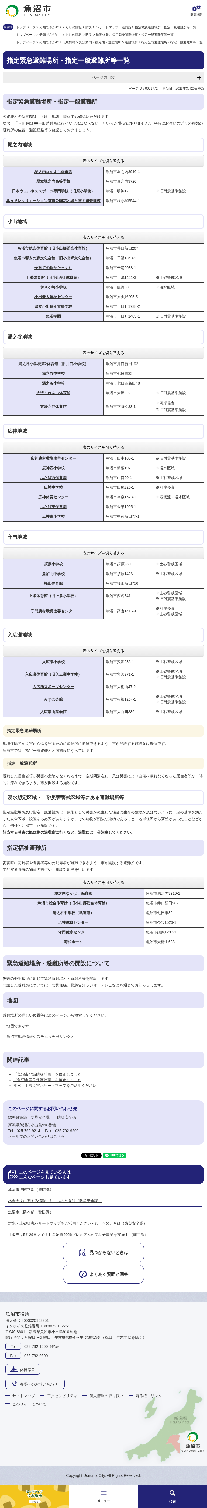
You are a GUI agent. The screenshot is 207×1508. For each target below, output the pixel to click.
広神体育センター (53, 497)
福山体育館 (53, 583)
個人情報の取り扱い (106, 1396)
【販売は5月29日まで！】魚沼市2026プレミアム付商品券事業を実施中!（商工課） (78, 1234)
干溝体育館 (35, 277)
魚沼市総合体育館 (33, 248)
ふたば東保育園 (53, 507)
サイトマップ (23, 1396)
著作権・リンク (149, 1396)
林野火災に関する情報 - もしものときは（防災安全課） (55, 1201)
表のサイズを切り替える (103, 160)
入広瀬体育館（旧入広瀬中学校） (53, 674)
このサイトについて (29, 1404)
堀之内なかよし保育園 (53, 172)
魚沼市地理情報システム (27, 1036)
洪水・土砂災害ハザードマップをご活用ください (54, 1085)
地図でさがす (17, 1026)
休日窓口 (27, 1370)
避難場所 (131, 42)
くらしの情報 (72, 27)
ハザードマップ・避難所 (113, 27)
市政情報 (68, 42)
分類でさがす (49, 27)
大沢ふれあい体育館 (53, 393)
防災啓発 (102, 35)
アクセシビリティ (62, 1396)
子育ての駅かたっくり (53, 268)
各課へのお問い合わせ (39, 1384)
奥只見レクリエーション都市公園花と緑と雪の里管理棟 (53, 201)
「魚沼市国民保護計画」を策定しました (47, 1080)
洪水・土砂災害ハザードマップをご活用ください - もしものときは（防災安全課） (77, 1223)
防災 (88, 27)
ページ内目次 (103, 77)
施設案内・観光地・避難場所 (100, 42)
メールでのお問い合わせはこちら (36, 1136)
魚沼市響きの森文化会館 (34, 258)
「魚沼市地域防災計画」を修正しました (47, 1074)
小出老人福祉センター (53, 297)
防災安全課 (40, 1117)
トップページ (26, 27)
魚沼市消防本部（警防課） (30, 1189)
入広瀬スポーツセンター (53, 687)
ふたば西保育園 (53, 477)
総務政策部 (17, 1117)
